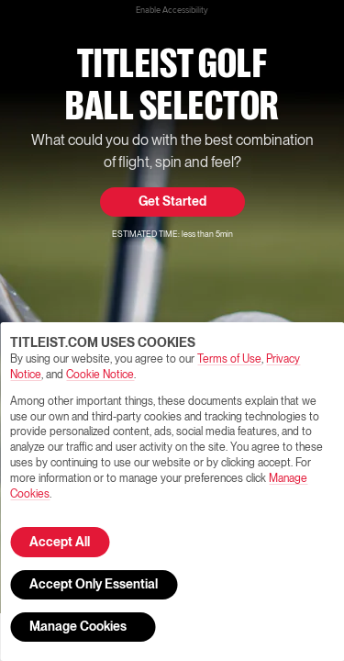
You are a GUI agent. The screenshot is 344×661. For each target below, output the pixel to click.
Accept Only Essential (93, 584)
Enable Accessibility (172, 10)
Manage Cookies (78, 629)
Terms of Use (229, 359)
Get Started (172, 201)
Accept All (59, 542)
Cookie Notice (100, 375)
